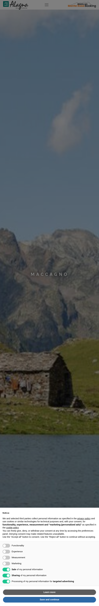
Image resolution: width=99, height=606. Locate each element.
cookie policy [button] (12, 527)
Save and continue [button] (49, 599)
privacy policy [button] (84, 518)
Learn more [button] (49, 592)
